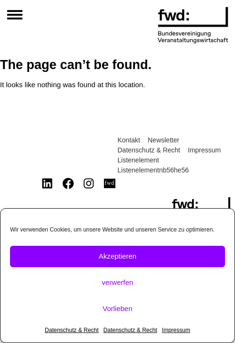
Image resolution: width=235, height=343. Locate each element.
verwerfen (117, 282)
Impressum (176, 330)
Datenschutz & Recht (72, 330)
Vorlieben (117, 308)
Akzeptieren (117, 256)
